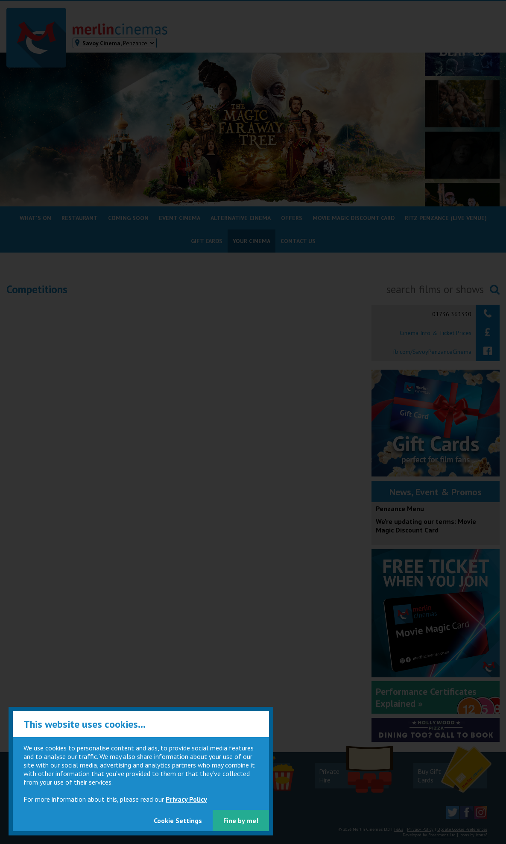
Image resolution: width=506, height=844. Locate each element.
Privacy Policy (186, 799)
